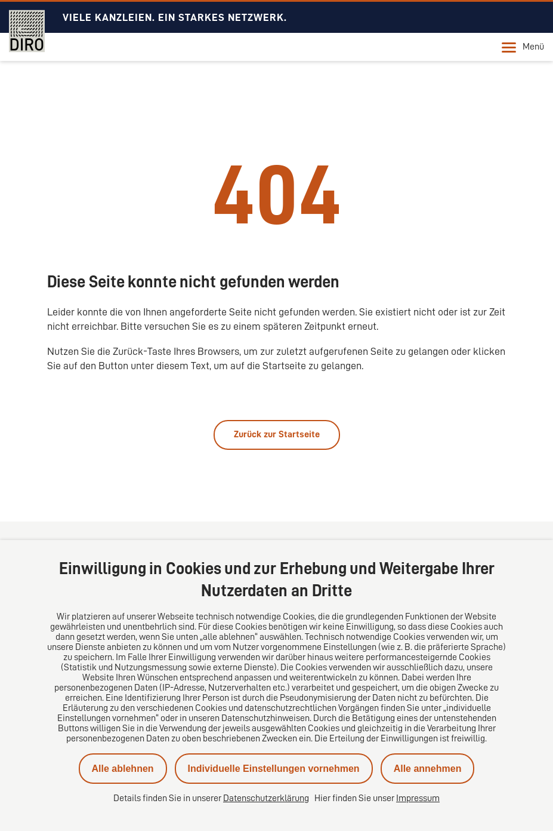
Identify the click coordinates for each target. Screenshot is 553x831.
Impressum (418, 798)
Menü (523, 47)
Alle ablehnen (123, 768)
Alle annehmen (428, 768)
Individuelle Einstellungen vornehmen (274, 768)
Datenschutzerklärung (266, 798)
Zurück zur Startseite (277, 434)
